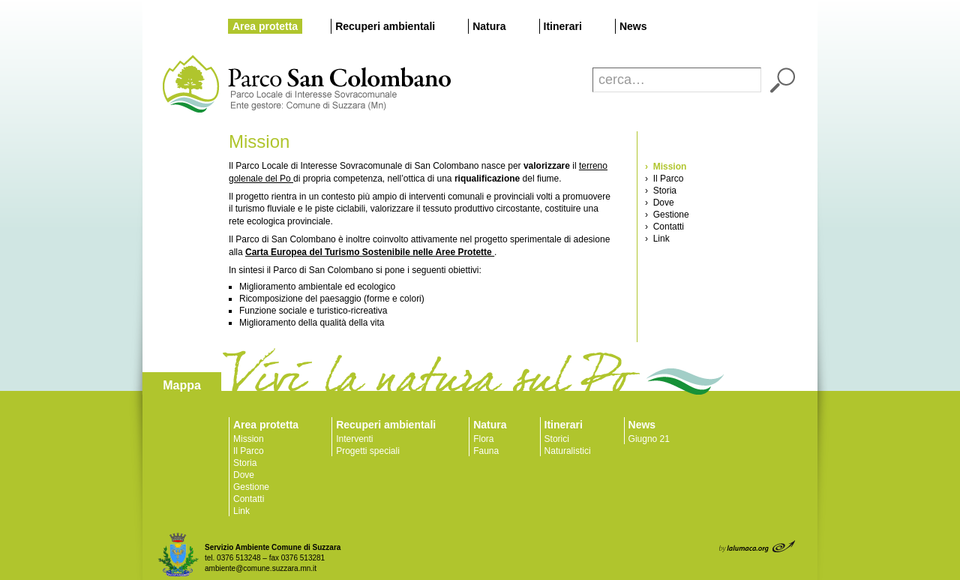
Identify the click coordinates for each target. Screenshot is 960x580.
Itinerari (563, 26)
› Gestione (667, 214)
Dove (243, 475)
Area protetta (265, 26)
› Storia (660, 190)
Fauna (486, 451)
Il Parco (248, 451)
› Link (657, 238)
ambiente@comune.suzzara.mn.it (260, 568)
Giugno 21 (649, 439)
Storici (556, 439)
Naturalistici (567, 451)
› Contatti (664, 226)
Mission (248, 439)
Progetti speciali (368, 451)
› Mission (665, 166)
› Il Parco (664, 178)
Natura (489, 26)
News (633, 26)
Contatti (248, 499)
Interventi (354, 439)
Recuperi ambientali (385, 26)
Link (241, 511)
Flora (483, 439)
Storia (244, 463)
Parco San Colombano (189, 84)
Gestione (251, 487)
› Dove (659, 202)
